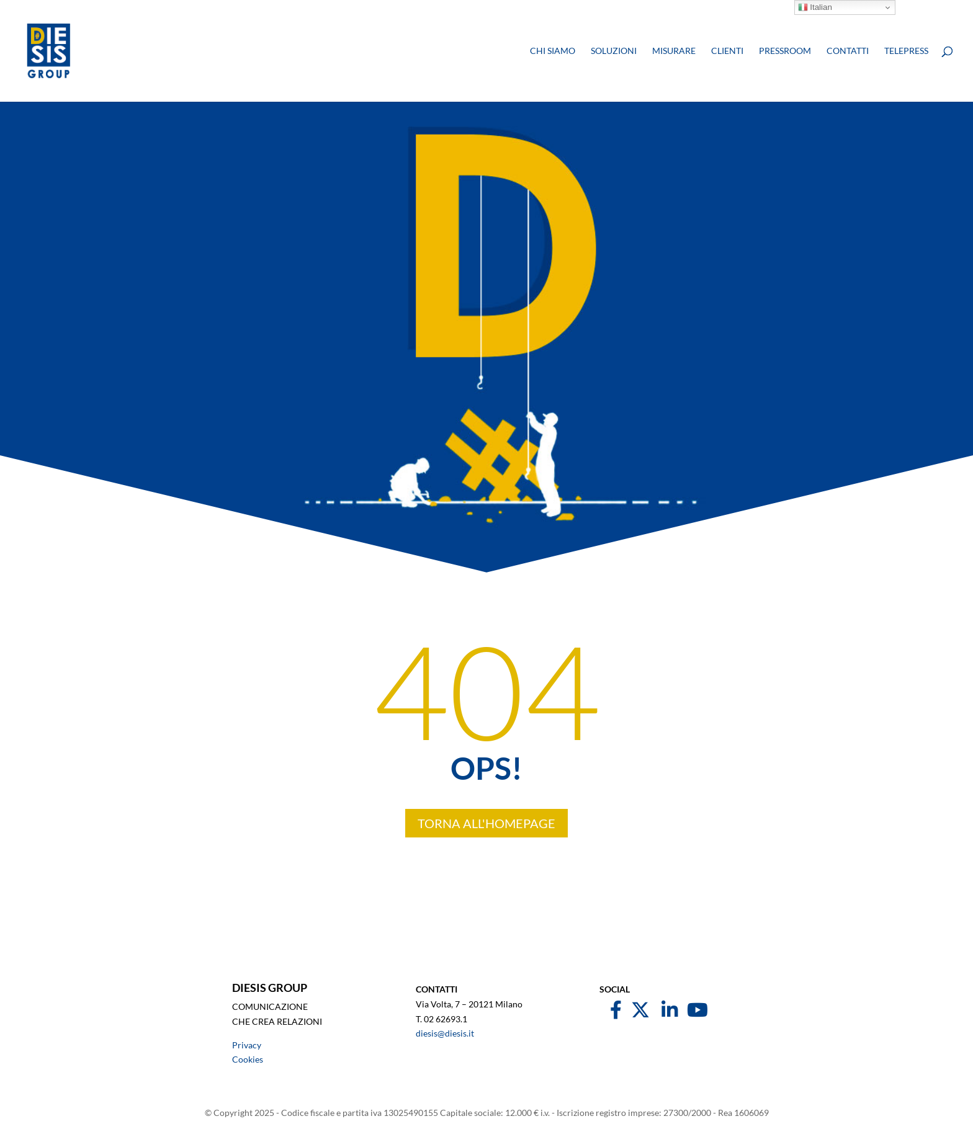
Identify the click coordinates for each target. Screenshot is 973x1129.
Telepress (906, 51)
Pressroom (785, 51)
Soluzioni (614, 51)
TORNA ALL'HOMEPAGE (486, 823)
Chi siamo (552, 51)
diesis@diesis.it (445, 1033)
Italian (815, 7)
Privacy (246, 1045)
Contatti (848, 51)
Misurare (674, 51)
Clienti (727, 51)
